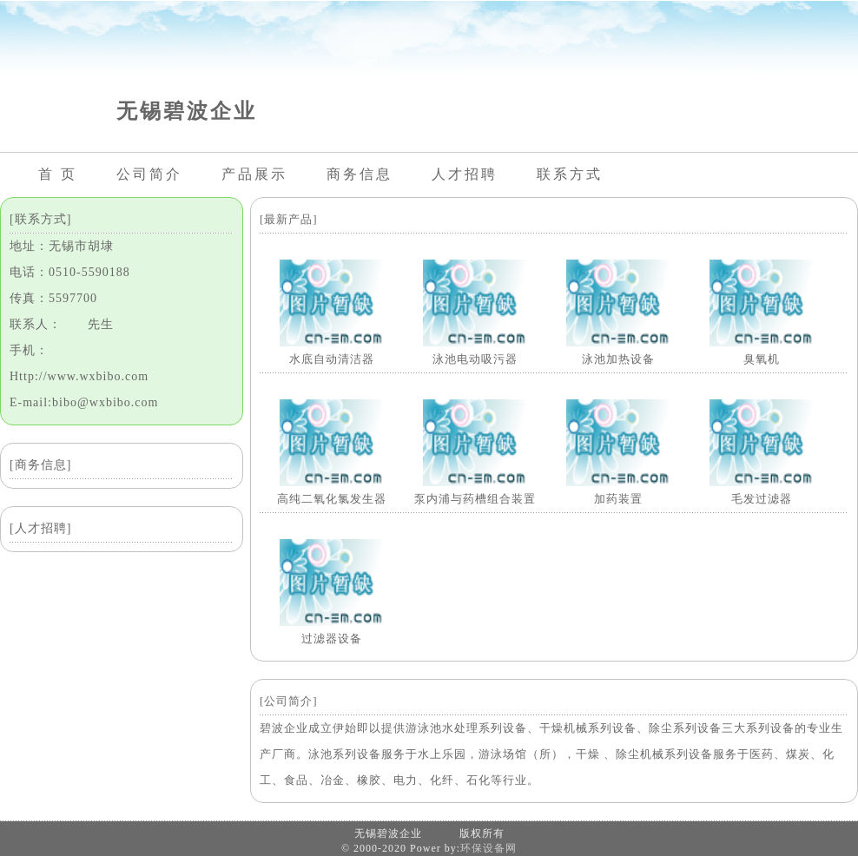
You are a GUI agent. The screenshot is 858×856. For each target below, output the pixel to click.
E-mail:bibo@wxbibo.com (84, 402)
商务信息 (360, 174)
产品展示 (254, 174)
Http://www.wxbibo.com (79, 376)
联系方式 (570, 174)
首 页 (57, 174)
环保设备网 (488, 848)
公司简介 (149, 174)
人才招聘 (465, 174)
